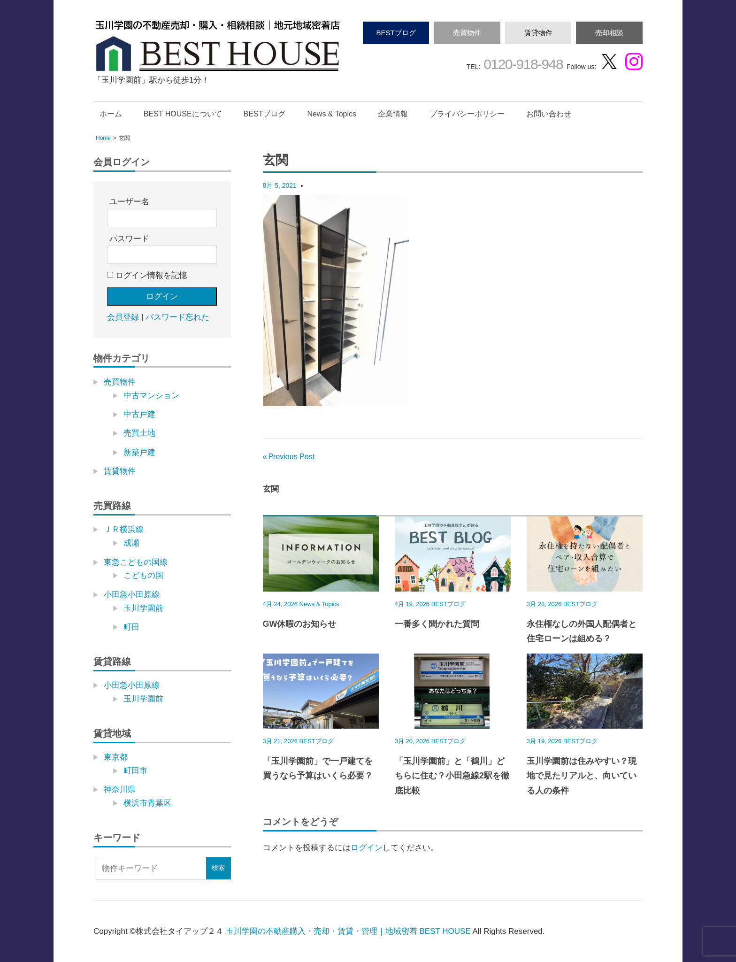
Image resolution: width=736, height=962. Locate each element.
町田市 (135, 770)
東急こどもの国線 (136, 562)
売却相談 (609, 33)
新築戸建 (139, 452)
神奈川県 (120, 789)
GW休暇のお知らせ (300, 624)
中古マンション (151, 395)
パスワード (129, 238)
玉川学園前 (143, 608)
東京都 (116, 757)
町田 (131, 627)
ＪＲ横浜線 (124, 529)
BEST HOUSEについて (183, 114)
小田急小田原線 (132, 594)
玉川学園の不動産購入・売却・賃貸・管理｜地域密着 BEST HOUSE (348, 931)
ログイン (367, 847)
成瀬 (131, 543)
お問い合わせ (548, 114)
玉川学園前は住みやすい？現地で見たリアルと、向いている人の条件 (581, 775)
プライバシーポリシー (467, 114)
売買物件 (467, 33)
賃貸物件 (538, 33)
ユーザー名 (129, 201)
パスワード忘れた (177, 317)
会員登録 (123, 317)
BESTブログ (395, 33)
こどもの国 (143, 575)
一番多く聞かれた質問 (437, 624)
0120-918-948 (521, 64)
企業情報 (393, 114)
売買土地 (139, 433)
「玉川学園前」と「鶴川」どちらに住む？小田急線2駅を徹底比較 (452, 775)
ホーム (111, 114)
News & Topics (331, 114)
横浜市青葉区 (147, 803)
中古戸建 (139, 414)
